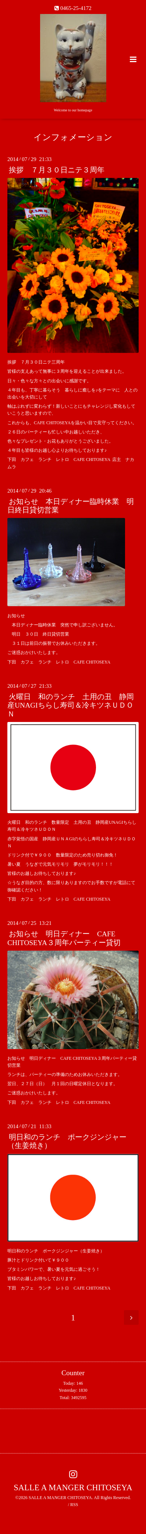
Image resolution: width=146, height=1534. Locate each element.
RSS (74, 1504)
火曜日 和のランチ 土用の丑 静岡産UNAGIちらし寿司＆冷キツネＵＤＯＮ (70, 705)
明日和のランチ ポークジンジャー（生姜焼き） (67, 1141)
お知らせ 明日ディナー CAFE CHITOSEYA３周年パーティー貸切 (64, 938)
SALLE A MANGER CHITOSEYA (73, 1487)
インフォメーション (73, 137)
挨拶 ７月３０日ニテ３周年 (56, 170)
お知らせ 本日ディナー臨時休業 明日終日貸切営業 (70, 506)
